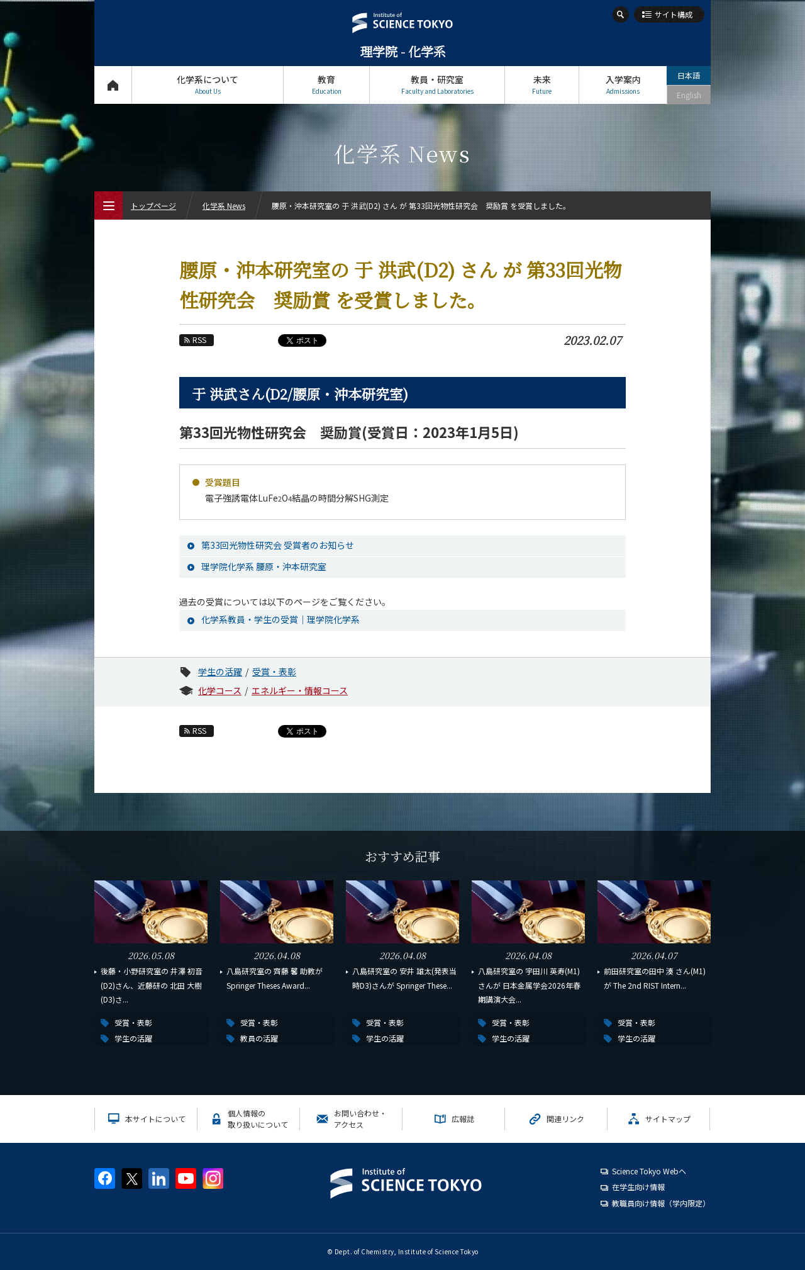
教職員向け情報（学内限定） (661, 1203)
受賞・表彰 (274, 671)
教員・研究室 (437, 84)
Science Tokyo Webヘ (649, 1171)
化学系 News (224, 205)
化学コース (220, 690)
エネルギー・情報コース (300, 690)
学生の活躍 (220, 671)
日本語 (688, 75)
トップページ (112, 84)
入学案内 (623, 84)
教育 (326, 84)
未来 (542, 84)
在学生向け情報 (638, 1186)
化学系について (207, 84)
